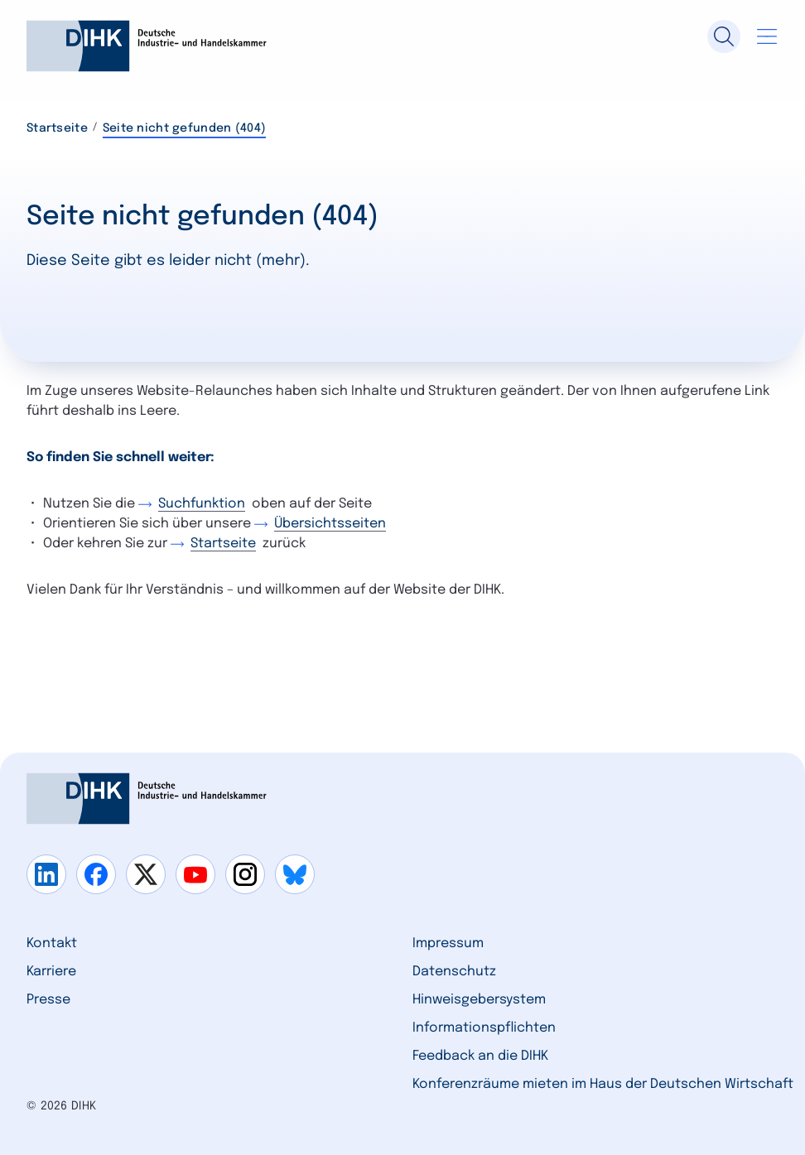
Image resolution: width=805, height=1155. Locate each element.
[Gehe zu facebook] (96, 874)
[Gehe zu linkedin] (46, 874)
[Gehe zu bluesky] (295, 874)
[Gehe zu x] (146, 874)
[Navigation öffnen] (766, 36)
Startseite (57, 128)
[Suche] (723, 36)
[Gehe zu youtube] (195, 874)
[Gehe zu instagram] (245, 874)
